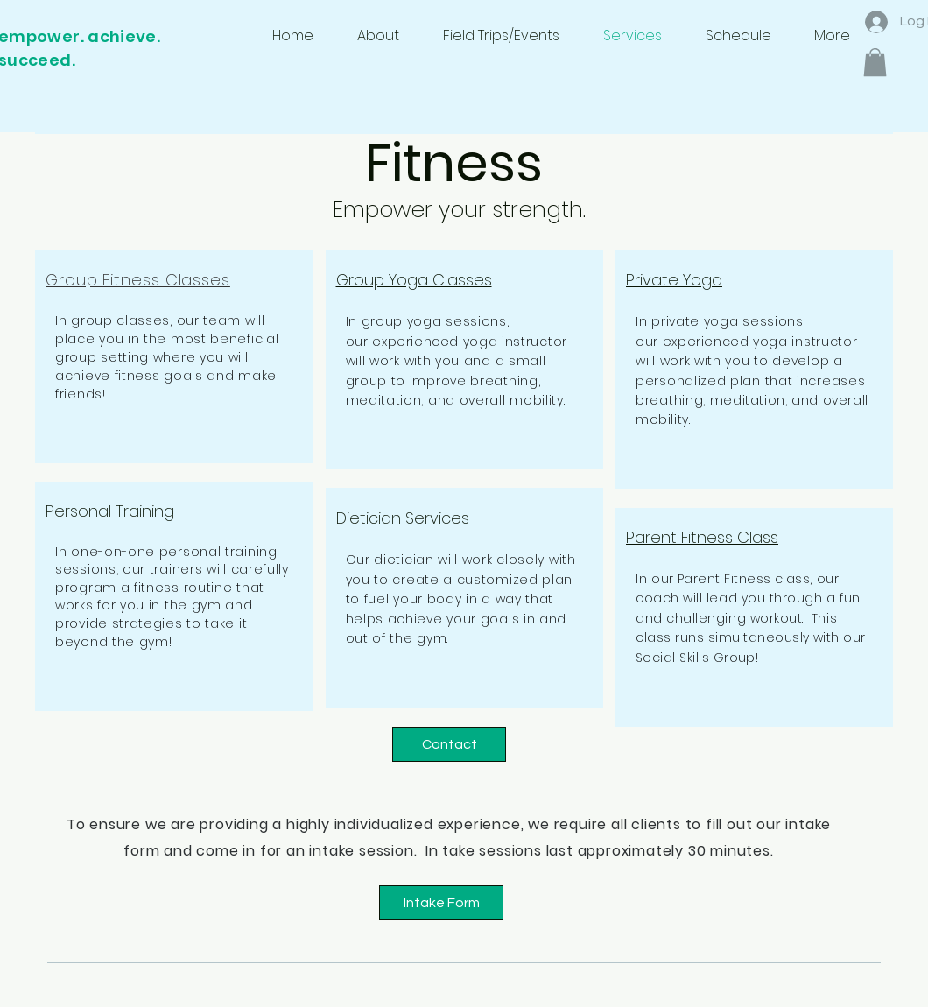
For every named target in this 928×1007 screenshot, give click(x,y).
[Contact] (449, 744)
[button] (875, 62)
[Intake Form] (441, 902)
